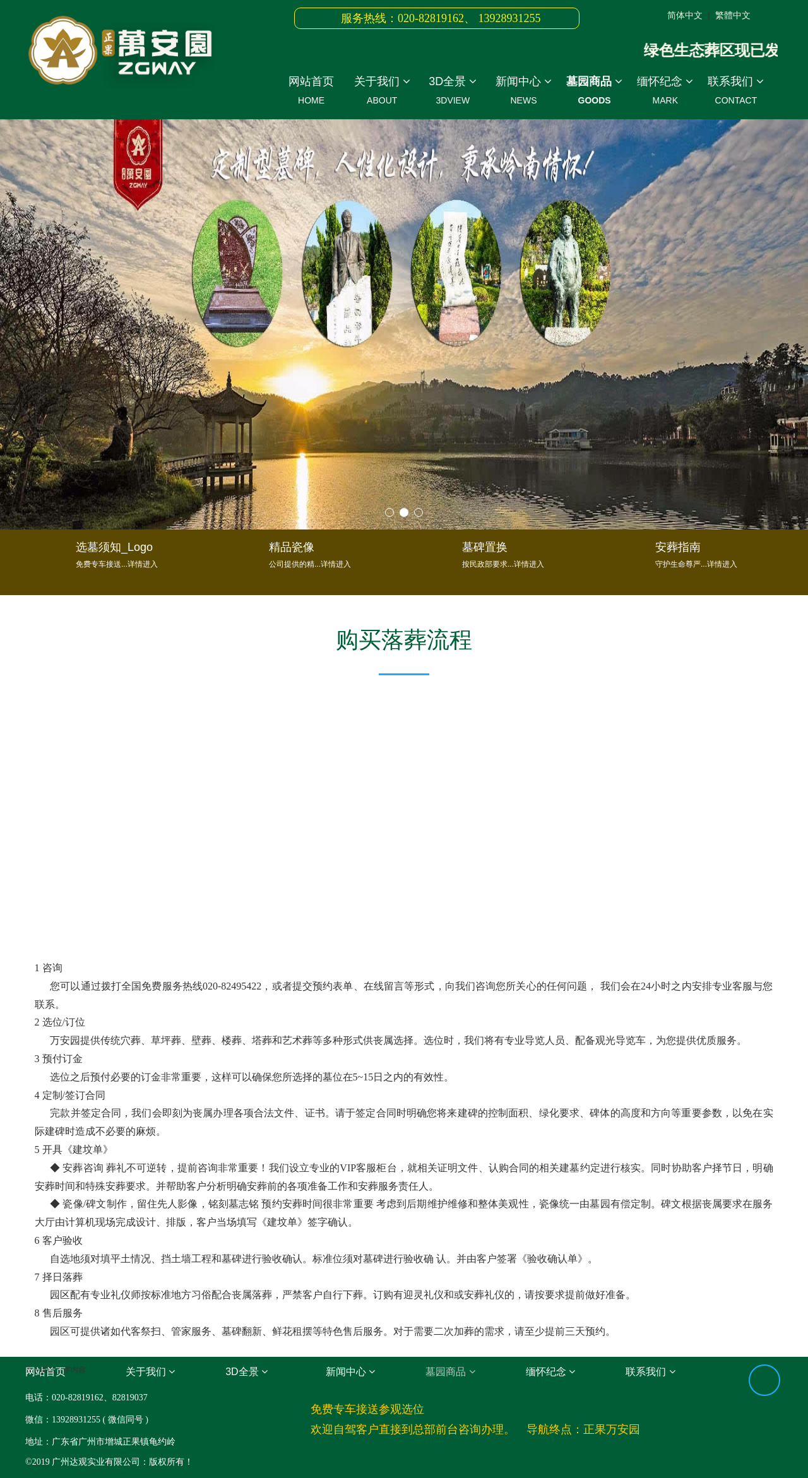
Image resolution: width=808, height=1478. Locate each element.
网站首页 (311, 92)
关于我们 (382, 92)
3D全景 (452, 92)
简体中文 (685, 15)
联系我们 (736, 92)
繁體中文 (733, 15)
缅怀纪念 (665, 92)
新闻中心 (523, 92)
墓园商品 (594, 92)
